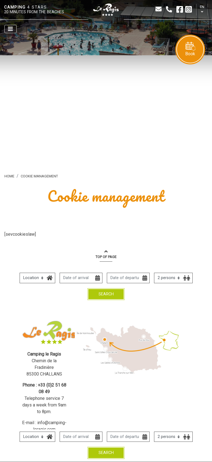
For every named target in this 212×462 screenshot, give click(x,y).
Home (9, 176)
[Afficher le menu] (10, 29)
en (202, 7)
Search (106, 452)
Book (190, 49)
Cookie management (39, 176)
